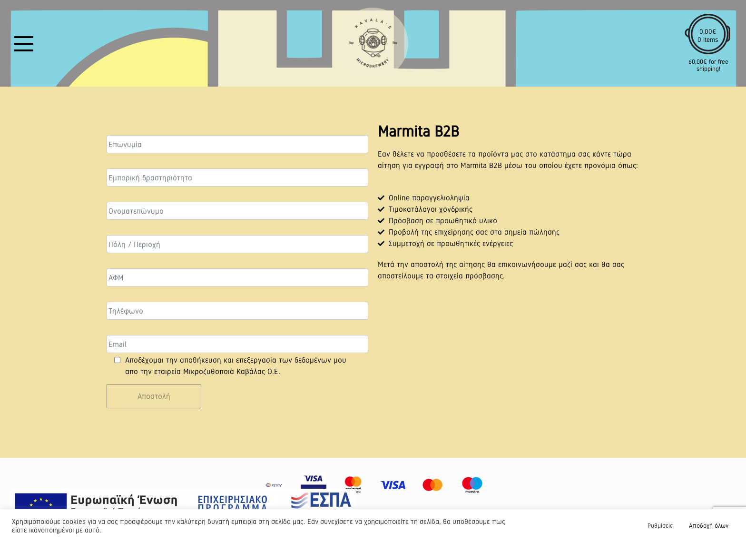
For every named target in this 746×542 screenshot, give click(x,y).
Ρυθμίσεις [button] (660, 525)
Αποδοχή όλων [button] (708, 525)
